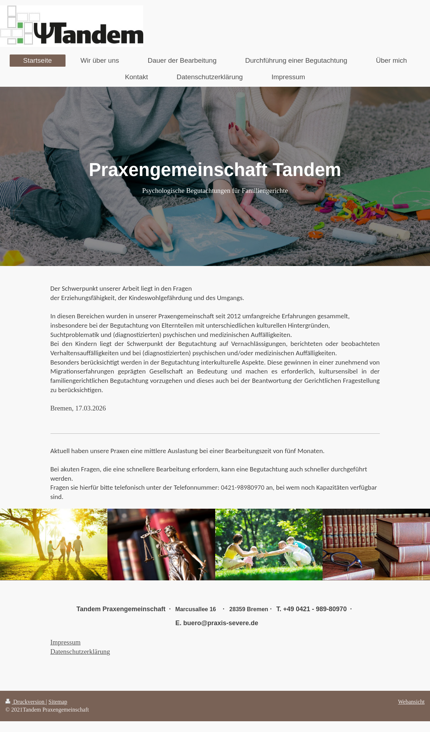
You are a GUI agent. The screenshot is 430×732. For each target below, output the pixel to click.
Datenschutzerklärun (78, 651)
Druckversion (25, 702)
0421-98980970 (243, 487)
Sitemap (57, 702)
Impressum (65, 642)
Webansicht (411, 702)
